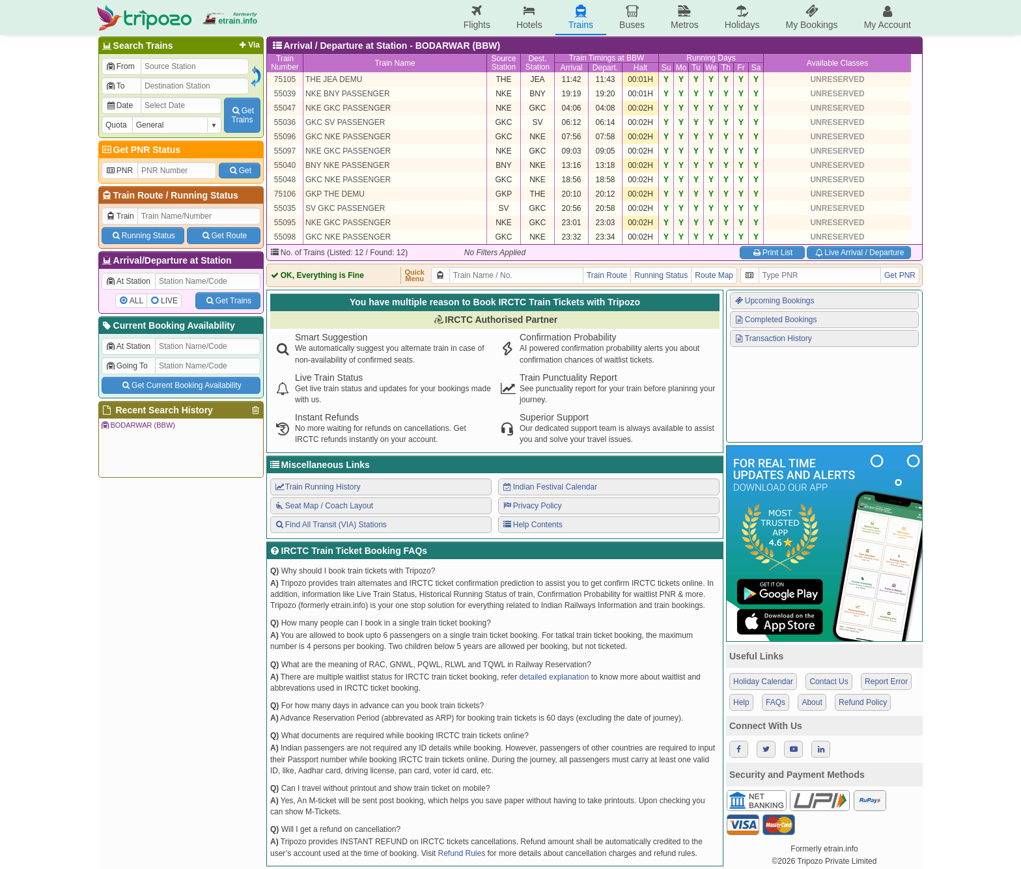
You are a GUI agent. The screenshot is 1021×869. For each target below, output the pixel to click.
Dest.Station (537, 63)
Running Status (204, 195)
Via (248, 44)
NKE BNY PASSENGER (347, 93)
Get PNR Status (140, 150)
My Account (887, 17)
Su (666, 67)
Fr (740, 67)
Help (741, 702)
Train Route (138, 195)
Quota (116, 125)
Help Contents (532, 524)
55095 (285, 222)
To (114, 85)
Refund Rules (461, 853)
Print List (771, 252)
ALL (136, 300)
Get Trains (227, 300)
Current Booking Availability (167, 325)
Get (239, 170)
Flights (477, 17)
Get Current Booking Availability (180, 385)
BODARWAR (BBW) (137, 425)
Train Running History (317, 486)
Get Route (224, 235)
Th (726, 67)
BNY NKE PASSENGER (347, 165)
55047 (285, 108)
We (711, 67)
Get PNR (900, 275)
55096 (285, 136)
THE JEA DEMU (333, 79)
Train (119, 216)
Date (119, 105)
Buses (632, 17)
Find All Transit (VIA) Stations (330, 524)
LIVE (169, 300)
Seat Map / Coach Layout (323, 505)
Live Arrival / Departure (859, 252)
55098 (285, 236)
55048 (285, 179)
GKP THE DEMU (335, 194)
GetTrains (242, 115)
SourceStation (503, 63)
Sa (756, 67)
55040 (285, 165)
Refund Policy (863, 702)
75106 (285, 194)
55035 (285, 208)
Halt (640, 67)
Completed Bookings (775, 319)
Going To (126, 365)
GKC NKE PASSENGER (348, 136)
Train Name (394, 63)
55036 (285, 122)
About (812, 702)
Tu (696, 67)
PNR (119, 170)
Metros (685, 17)
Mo (681, 67)
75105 (285, 79)
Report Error (886, 681)
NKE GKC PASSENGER (348, 108)
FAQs (775, 702)
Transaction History (773, 338)
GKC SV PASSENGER (345, 122)
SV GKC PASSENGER (345, 208)
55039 (285, 93)
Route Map (714, 275)
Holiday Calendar (763, 681)
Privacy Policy (531, 505)
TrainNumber (285, 63)
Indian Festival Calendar (549, 486)
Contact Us (828, 681)
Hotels (529, 17)
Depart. (605, 67)
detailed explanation (554, 677)
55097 (285, 151)
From (120, 66)
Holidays (742, 17)
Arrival (571, 67)
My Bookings (811, 17)
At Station (127, 281)
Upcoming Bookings (774, 300)
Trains (580, 17)
